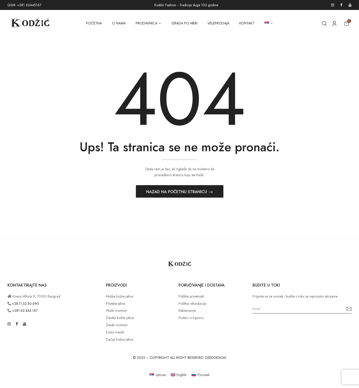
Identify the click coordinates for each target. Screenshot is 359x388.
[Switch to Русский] (200, 375)
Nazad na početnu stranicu (177, 192)
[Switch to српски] (157, 375)
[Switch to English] (178, 375)
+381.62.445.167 (25, 311)
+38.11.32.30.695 (25, 303)
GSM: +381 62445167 (24, 4)
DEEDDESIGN (215, 358)
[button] (346, 23)
